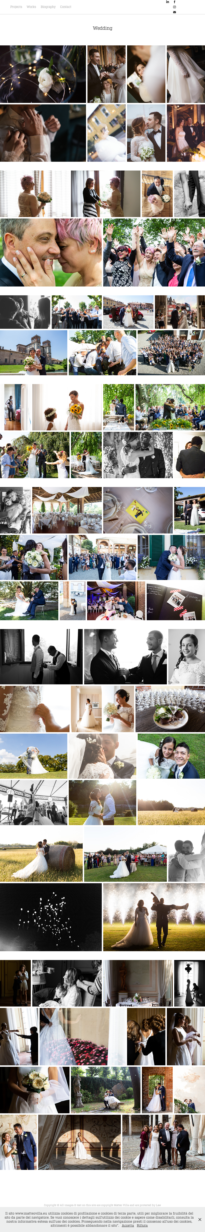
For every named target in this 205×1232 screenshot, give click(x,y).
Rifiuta (142, 1226)
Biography (48, 7)
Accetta (128, 1226)
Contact (65, 7)
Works (31, 7)
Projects (16, 7)
